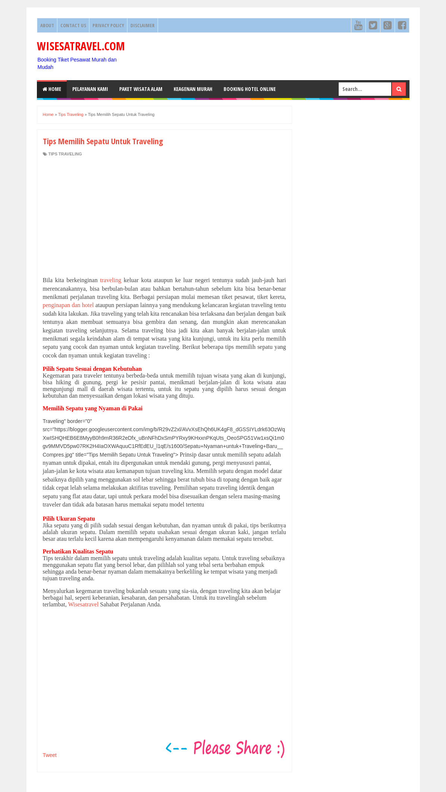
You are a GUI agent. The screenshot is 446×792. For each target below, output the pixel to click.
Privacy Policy (108, 25)
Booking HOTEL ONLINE (250, 88)
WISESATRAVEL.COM (81, 46)
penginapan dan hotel (69, 305)
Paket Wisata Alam (140, 88)
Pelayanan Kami (90, 88)
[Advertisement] (164, 216)
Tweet (50, 755)
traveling (110, 280)
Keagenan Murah (193, 88)
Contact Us (73, 25)
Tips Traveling (65, 154)
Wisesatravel (83, 604)
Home (51, 88)
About (47, 25)
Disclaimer (142, 25)
